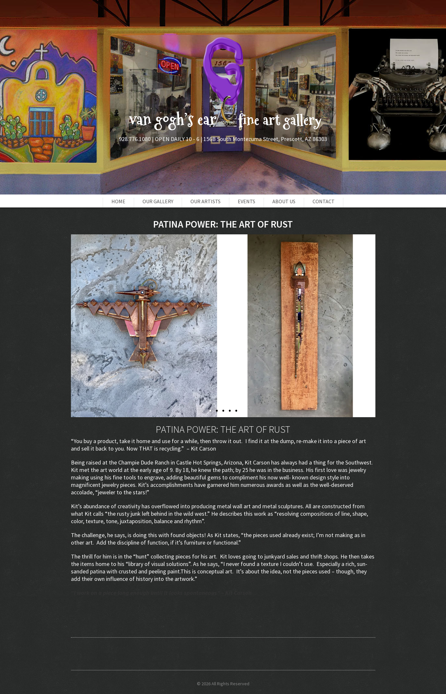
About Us (283, 201)
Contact (324, 201)
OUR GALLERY (158, 201)
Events (246, 201)
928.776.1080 (135, 139)
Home (118, 201)
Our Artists (205, 201)
